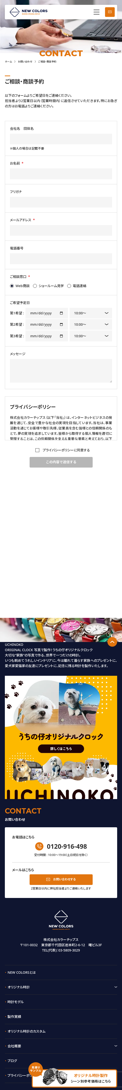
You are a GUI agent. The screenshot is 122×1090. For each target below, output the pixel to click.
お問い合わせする (64, 879)
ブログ (12, 1060)
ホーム (8, 61)
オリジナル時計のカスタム (26, 1031)
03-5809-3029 (69, 950)
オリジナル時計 (19, 987)
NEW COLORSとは (22, 972)
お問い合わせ (110, 12)
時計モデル (16, 1002)
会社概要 (14, 1046)
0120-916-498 (67, 846)
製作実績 (14, 1016)
